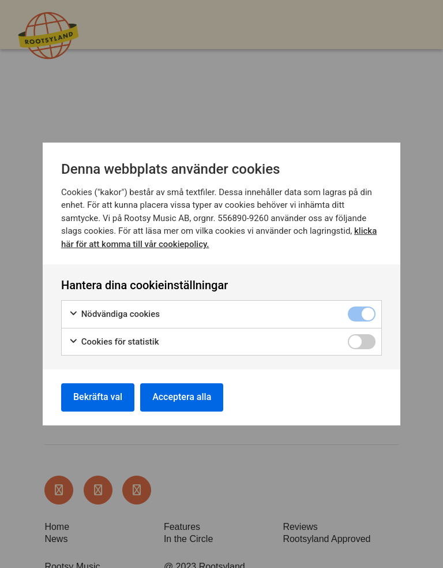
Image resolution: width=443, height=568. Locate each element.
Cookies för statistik (114, 342)
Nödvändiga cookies (114, 314)
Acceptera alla (181, 396)
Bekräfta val (97, 396)
